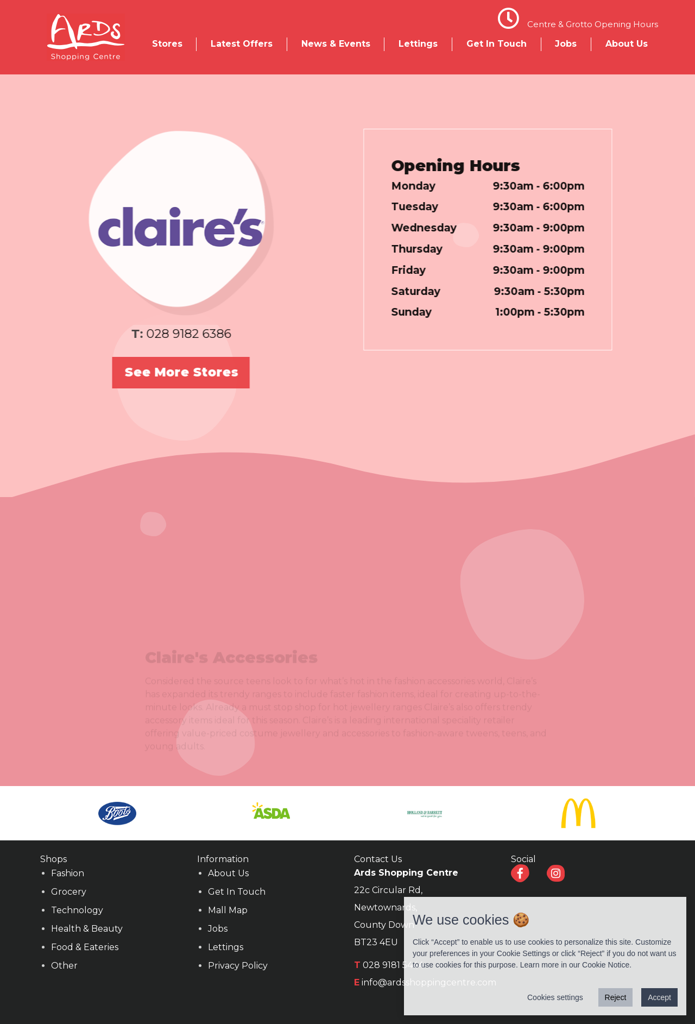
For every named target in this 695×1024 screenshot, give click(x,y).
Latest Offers (242, 44)
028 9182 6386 (178, 333)
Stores (167, 44)
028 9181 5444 (393, 965)
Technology (77, 910)
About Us (626, 44)
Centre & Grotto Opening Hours (592, 24)
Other (64, 965)
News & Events (335, 44)
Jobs (566, 44)
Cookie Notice (605, 964)
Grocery (68, 892)
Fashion (67, 873)
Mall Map (228, 910)
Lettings (418, 44)
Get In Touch (496, 44)
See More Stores (171, 372)
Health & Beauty (87, 929)
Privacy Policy (238, 965)
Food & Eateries (84, 947)
